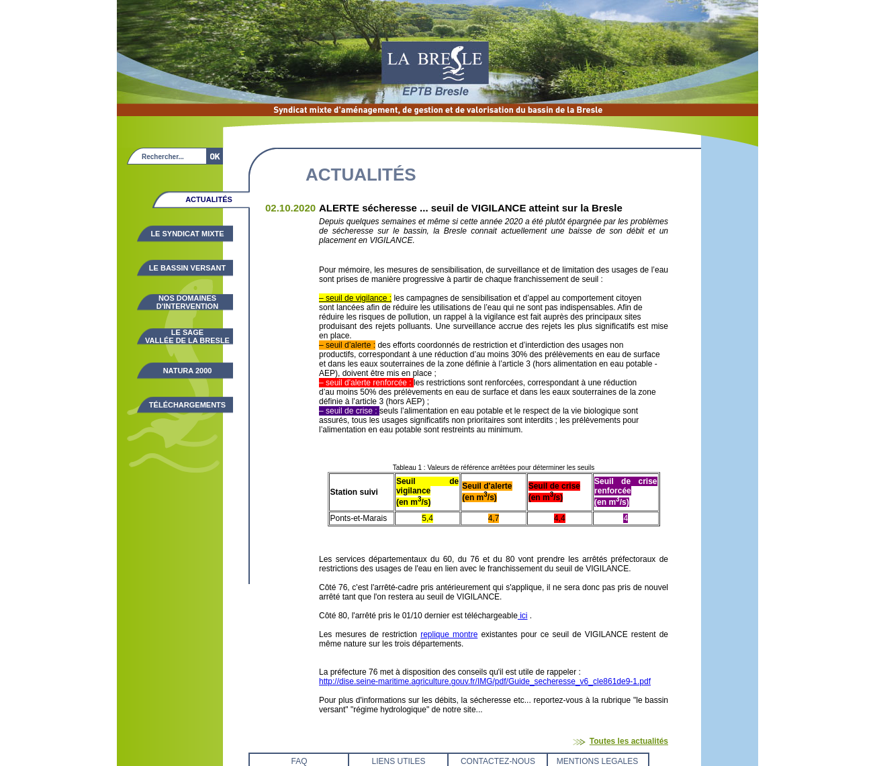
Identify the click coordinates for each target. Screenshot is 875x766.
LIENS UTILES (398, 761)
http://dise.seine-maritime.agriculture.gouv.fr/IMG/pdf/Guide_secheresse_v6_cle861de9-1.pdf (485, 681)
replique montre (448, 634)
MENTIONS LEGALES (597, 761)
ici (523, 615)
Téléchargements (187, 405)
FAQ (299, 761)
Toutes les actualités (629, 741)
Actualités (208, 199)
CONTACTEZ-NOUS (498, 761)
